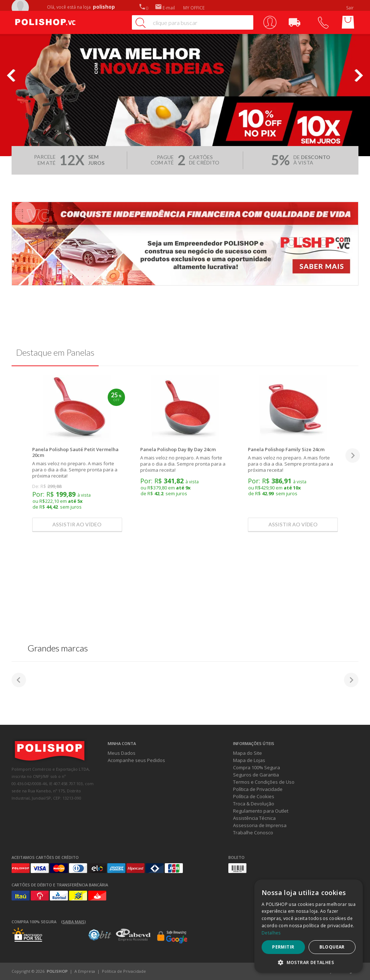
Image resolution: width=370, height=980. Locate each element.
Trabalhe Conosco (253, 832)
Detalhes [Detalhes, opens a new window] (271, 933)
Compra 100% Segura (256, 767)
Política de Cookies (253, 796)
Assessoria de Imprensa (260, 825)
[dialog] (308, 926)
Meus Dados (121, 753)
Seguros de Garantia (256, 774)
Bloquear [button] (332, 947)
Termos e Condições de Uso (263, 782)
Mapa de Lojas (249, 760)
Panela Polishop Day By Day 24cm (178, 449)
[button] (309, 962)
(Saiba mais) (73, 921)
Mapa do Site (247, 753)
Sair (350, 8)
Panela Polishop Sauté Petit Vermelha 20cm (75, 452)
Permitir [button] (283, 947)
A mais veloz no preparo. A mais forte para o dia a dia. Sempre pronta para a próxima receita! (74, 469)
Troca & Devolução (253, 803)
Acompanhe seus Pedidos (136, 760)
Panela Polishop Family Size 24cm (286, 449)
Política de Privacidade (258, 789)
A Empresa (84, 971)
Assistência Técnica (254, 818)
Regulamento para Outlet (260, 811)
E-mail (165, 8)
